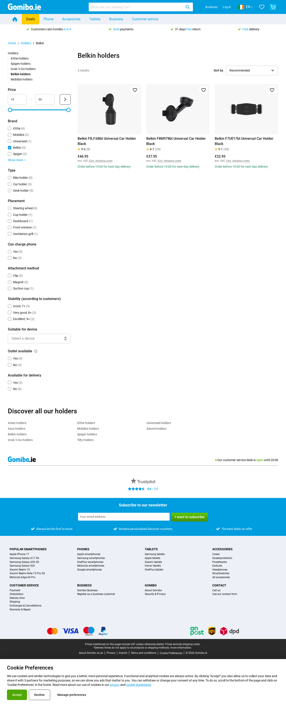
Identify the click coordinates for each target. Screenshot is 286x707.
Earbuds (217, 565)
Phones (83, 549)
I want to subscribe (189, 517)
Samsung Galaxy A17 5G (24, 558)
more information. (181, 647)
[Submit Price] (65, 99)
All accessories (221, 577)
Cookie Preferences (171, 653)
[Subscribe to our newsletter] (124, 517)
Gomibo (151, 585)
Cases (216, 554)
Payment (15, 590)
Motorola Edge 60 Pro (22, 577)
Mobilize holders (21, 79)
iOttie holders (20, 58)
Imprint (123, 652)
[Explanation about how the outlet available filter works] (35, 351)
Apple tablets (152, 558)
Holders (26, 43)
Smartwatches (220, 573)
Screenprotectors (222, 558)
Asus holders (16, 428)
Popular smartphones (28, 549)
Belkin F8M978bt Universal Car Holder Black (176, 141)
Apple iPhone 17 (19, 554)
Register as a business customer (96, 594)
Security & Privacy (155, 594)
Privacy (111, 652)
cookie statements (138, 685)
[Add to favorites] (135, 90)
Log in (227, 7)
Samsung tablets (155, 554)
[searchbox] (136, 7)
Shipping (15, 601)
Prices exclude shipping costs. (182, 644)
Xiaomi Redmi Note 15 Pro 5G (27, 573)
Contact (219, 585)
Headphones (219, 569)
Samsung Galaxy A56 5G (24, 562)
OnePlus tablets (154, 569)
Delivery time (17, 598)
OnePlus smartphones (90, 562)
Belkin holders (17, 434)
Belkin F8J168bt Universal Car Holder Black (107, 141)
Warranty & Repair (20, 609)
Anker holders (17, 423)
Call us (216, 590)
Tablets (94, 19)
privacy (115, 685)
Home (12, 43)
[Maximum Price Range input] (45, 99)
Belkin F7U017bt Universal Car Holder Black (244, 141)
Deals (30, 19)
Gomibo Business (87, 590)
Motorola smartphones (90, 565)
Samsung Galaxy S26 (22, 565)
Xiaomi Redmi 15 (20, 569)
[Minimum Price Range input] (17, 99)
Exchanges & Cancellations (25, 605)
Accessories (71, 19)
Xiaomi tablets (153, 562)
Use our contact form (224, 594)
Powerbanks (219, 562)
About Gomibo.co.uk (91, 652)
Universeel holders (158, 423)
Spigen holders (21, 63)
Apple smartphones (88, 554)
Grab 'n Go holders (23, 69)
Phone (48, 19)
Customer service (145, 19)
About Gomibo (153, 590)
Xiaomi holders (156, 428)
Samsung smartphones (91, 558)
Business (211, 7)
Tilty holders (85, 440)
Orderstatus (16, 594)
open (259, 460)
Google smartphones (89, 569)
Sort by (218, 70)
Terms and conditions (143, 652)
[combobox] (141, 7)
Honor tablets (153, 565)
